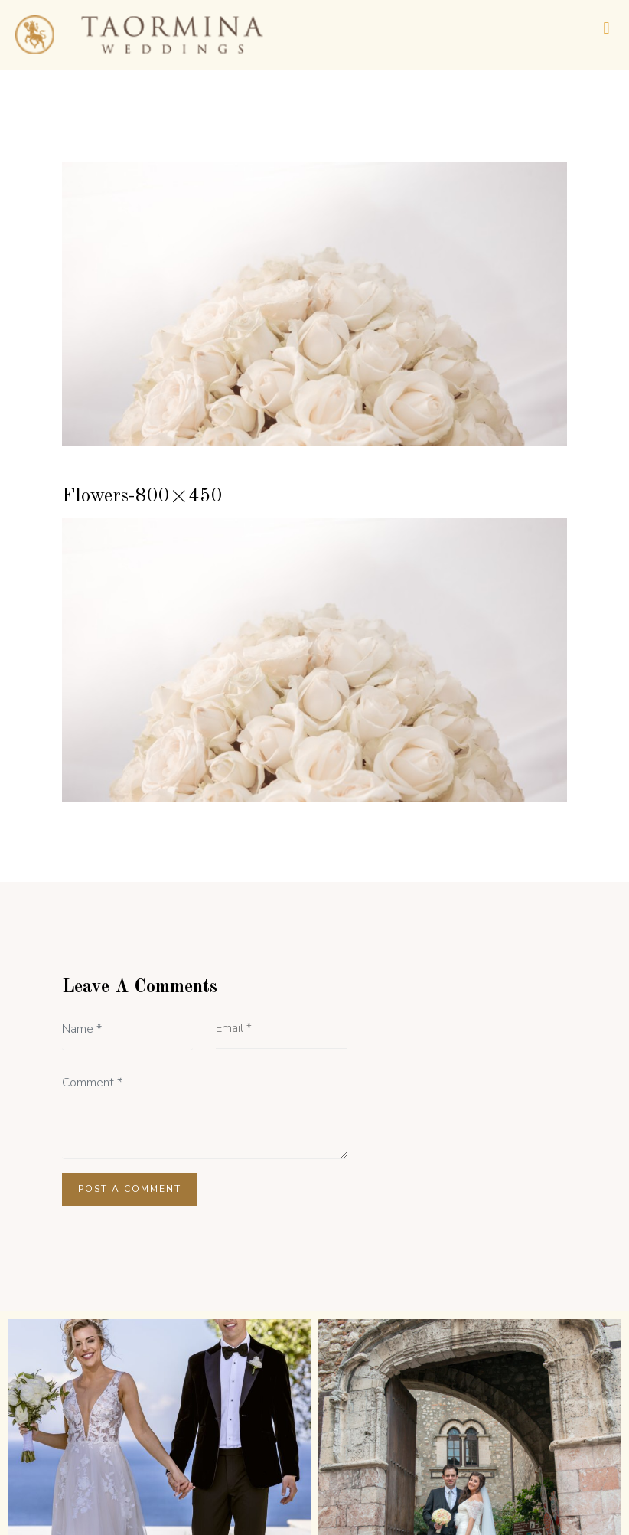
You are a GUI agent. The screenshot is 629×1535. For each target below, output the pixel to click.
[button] (606, 28)
